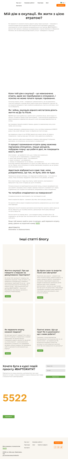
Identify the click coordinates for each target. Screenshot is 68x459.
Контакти (19, 5)
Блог (47, 2)
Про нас (18, 2)
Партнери (40, 2)
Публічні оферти (42, 444)
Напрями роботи (29, 2)
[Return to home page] (8, 4)
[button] (60, 5)
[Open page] (61, 2)
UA (63, 2)
